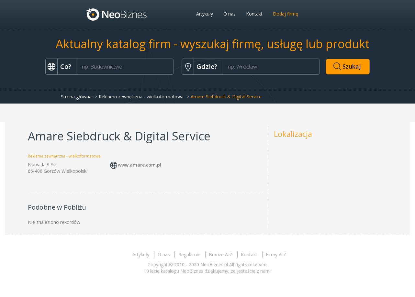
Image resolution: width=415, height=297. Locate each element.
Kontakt (254, 14)
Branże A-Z (220, 254)
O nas (229, 14)
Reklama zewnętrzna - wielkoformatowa (141, 97)
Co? (65, 66)
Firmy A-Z (276, 254)
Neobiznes (117, 14)
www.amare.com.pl (139, 165)
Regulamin (189, 254)
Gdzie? (206, 66)
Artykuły (204, 14)
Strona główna (76, 97)
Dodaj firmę (285, 14)
